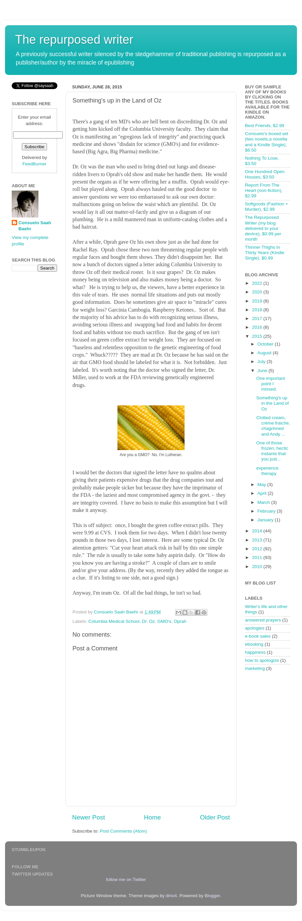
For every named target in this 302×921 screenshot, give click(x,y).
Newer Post (88, 817)
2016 (257, 327)
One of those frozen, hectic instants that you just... (272, 451)
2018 (257, 309)
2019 (257, 301)
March (264, 502)
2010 (257, 566)
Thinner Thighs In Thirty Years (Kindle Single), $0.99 (264, 253)
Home (152, 817)
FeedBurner (34, 163)
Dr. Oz (148, 621)
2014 (257, 530)
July (262, 361)
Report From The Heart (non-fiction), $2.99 (264, 190)
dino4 (171, 895)
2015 (257, 336)
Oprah (180, 621)
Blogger (212, 895)
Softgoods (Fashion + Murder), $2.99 (266, 206)
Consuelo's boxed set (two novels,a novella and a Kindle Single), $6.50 (266, 142)
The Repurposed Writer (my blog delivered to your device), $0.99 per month (263, 228)
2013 (257, 540)
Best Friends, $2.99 (264, 125)
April (262, 493)
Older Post (215, 817)
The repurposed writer (74, 39)
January (266, 519)
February (267, 511)
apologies (254, 628)
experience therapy (267, 471)
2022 (257, 283)
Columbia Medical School (113, 621)
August (265, 352)
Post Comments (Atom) (123, 831)
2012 (257, 548)
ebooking (254, 644)
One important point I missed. (270, 384)
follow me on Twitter (126, 879)
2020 (257, 291)
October (266, 344)
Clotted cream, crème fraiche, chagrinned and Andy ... (273, 426)
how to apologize (262, 660)
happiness (255, 652)
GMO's (164, 621)
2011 (257, 557)
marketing (255, 668)
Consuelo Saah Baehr (34, 226)
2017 (257, 318)
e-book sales (258, 636)
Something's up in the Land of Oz (272, 403)
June (262, 370)
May (262, 484)
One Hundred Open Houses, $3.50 (265, 174)
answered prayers (263, 620)
